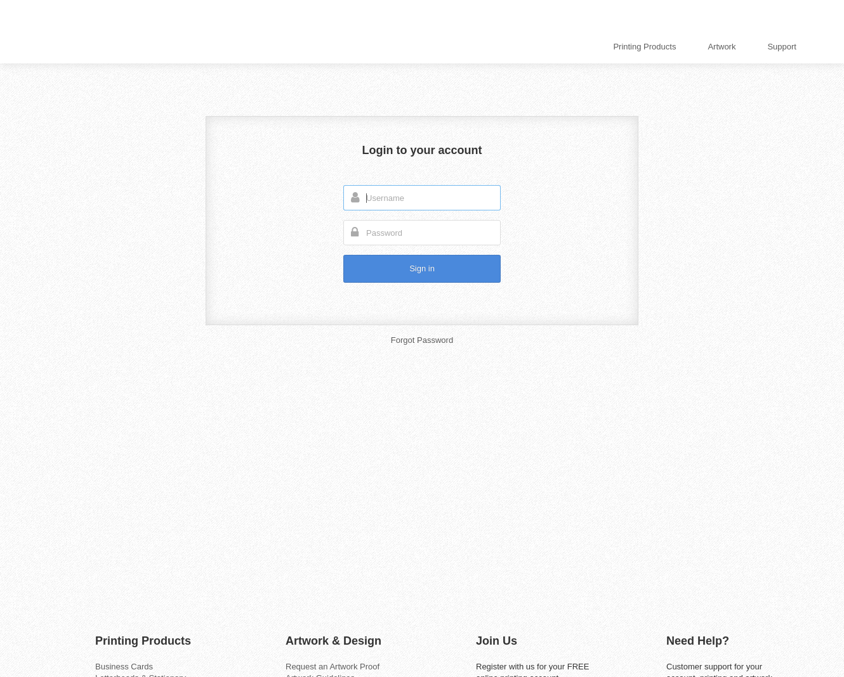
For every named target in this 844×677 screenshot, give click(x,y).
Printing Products (644, 46)
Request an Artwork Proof (332, 666)
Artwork (721, 46)
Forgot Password (422, 340)
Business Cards (124, 666)
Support (781, 46)
